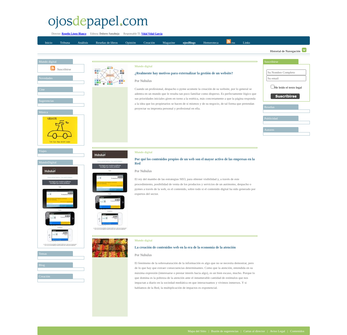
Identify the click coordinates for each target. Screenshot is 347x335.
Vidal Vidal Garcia (152, 33)
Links (246, 42)
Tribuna (65, 42)
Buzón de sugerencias (224, 331)
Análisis (83, 42)
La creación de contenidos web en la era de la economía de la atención (185, 247)
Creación (149, 42)
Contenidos (297, 331)
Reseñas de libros (107, 42)
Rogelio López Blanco (74, 33)
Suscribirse (64, 69)
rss (230, 41)
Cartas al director (254, 331)
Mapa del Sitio (197, 331)
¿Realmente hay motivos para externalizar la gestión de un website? (184, 73)
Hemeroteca (210, 42)
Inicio (48, 42)
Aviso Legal (277, 331)
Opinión (130, 42)
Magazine (169, 42)
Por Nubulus (143, 81)
